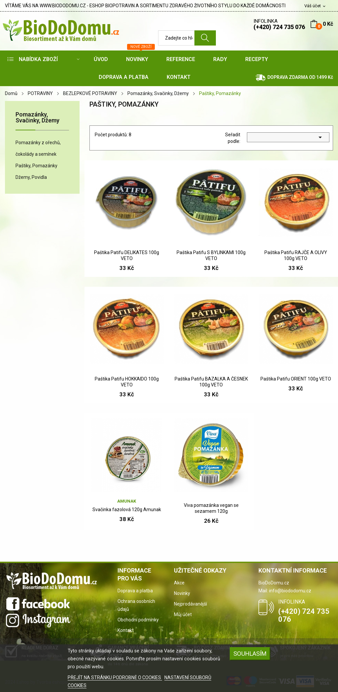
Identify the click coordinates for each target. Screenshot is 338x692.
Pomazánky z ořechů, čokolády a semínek (38, 148)
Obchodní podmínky (138, 619)
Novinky (182, 593)
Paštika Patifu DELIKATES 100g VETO (126, 255)
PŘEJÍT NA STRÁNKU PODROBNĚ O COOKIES (115, 677)
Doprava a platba (135, 590)
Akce (179, 582)
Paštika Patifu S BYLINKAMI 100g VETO (211, 255)
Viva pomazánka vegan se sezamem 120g (211, 508)
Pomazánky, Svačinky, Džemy (37, 118)
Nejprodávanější (190, 604)
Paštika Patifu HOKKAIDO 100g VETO (127, 381)
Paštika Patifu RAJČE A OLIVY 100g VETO (295, 255)
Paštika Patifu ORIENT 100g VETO (295, 378)
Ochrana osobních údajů (136, 605)
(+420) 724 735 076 (279, 26)
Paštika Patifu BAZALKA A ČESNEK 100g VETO (211, 381)
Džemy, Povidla (31, 177)
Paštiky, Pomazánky (36, 165)
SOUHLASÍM (250, 653)
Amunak (126, 501)
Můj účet (183, 614)
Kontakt (126, 630)
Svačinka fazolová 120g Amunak (126, 509)
